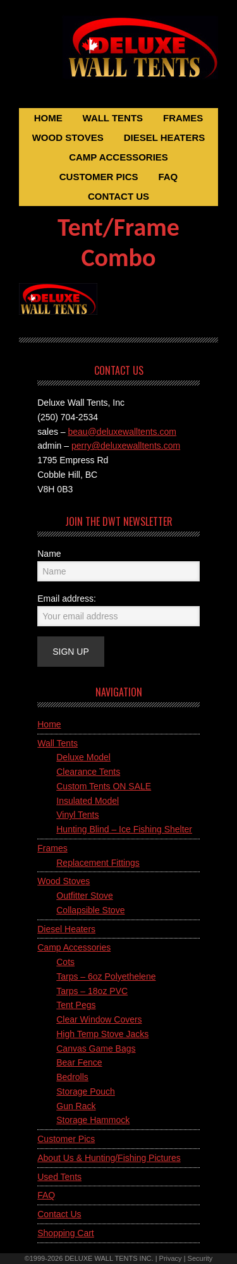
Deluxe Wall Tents (118, 55)
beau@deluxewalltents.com (122, 432)
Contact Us (59, 1214)
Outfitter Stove (84, 895)
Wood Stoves (63, 881)
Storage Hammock (93, 1120)
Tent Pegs (75, 1005)
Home (49, 724)
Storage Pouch (85, 1091)
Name (49, 554)
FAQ (46, 1195)
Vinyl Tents (77, 815)
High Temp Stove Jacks (102, 1034)
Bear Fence (79, 1062)
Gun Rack (75, 1106)
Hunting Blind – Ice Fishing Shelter (124, 829)
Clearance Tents (88, 772)
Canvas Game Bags (95, 1048)
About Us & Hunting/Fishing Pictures (108, 1158)
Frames (52, 848)
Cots (65, 962)
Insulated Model (87, 801)
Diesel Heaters (66, 929)
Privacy (170, 1258)
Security (200, 1258)
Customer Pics (66, 1139)
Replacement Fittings (98, 863)
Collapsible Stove (90, 910)
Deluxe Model (83, 757)
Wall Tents (57, 743)
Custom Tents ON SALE (103, 786)
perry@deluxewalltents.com (125, 446)
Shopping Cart (65, 1233)
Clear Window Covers (99, 1019)
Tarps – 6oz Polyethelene (105, 976)
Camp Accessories (74, 947)
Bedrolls (72, 1077)
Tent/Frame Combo (118, 242)
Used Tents (59, 1177)
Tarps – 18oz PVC (92, 991)
